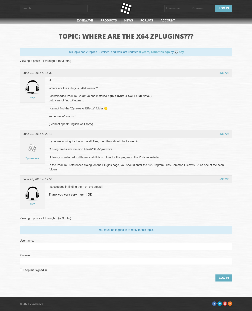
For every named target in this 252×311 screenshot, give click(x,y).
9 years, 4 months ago (154, 52)
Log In (224, 277)
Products (109, 20)
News (128, 20)
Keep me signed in (35, 270)
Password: (26, 255)
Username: (27, 240)
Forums (147, 20)
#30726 (224, 133)
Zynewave (85, 20)
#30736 (224, 179)
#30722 (224, 72)
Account (168, 20)
